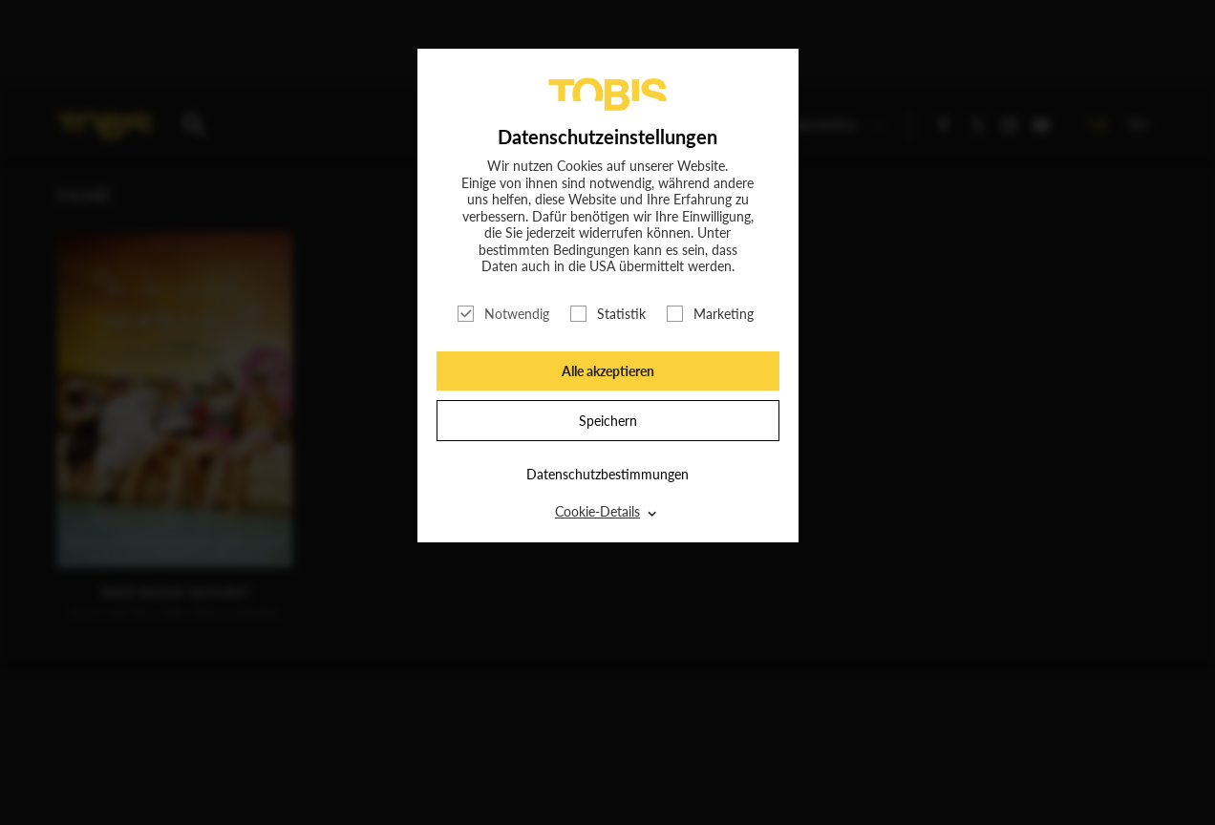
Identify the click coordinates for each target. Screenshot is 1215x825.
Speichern (608, 420)
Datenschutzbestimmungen (607, 474)
